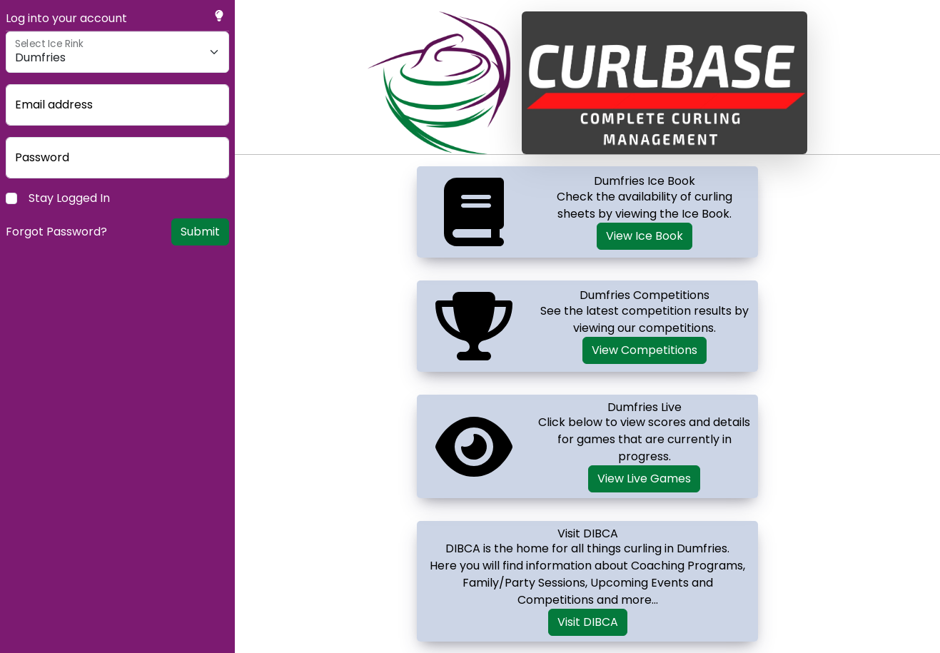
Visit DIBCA (587, 622)
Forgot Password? (56, 231)
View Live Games (644, 478)
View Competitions (644, 350)
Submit (200, 231)
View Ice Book (644, 236)
